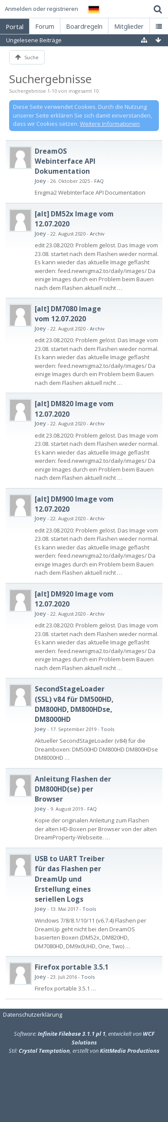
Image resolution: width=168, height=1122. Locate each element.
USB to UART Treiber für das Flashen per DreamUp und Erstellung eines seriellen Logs (70, 879)
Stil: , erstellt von (84, 1051)
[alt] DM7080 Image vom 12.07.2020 (68, 313)
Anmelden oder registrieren (41, 9)
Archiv (97, 233)
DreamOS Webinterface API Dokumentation (65, 161)
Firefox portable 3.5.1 (72, 967)
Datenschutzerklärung (32, 1014)
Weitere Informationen (110, 124)
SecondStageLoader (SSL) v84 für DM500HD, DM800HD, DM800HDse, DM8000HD (74, 704)
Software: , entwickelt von (84, 1038)
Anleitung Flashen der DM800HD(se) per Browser (73, 789)
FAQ (99, 181)
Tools (107, 729)
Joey (40, 181)
